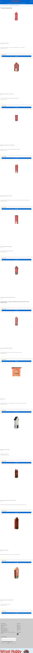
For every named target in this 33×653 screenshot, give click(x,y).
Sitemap (2, 633)
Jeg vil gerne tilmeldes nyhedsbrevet (7, 641)
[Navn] (8, 638)
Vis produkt (16, 107)
